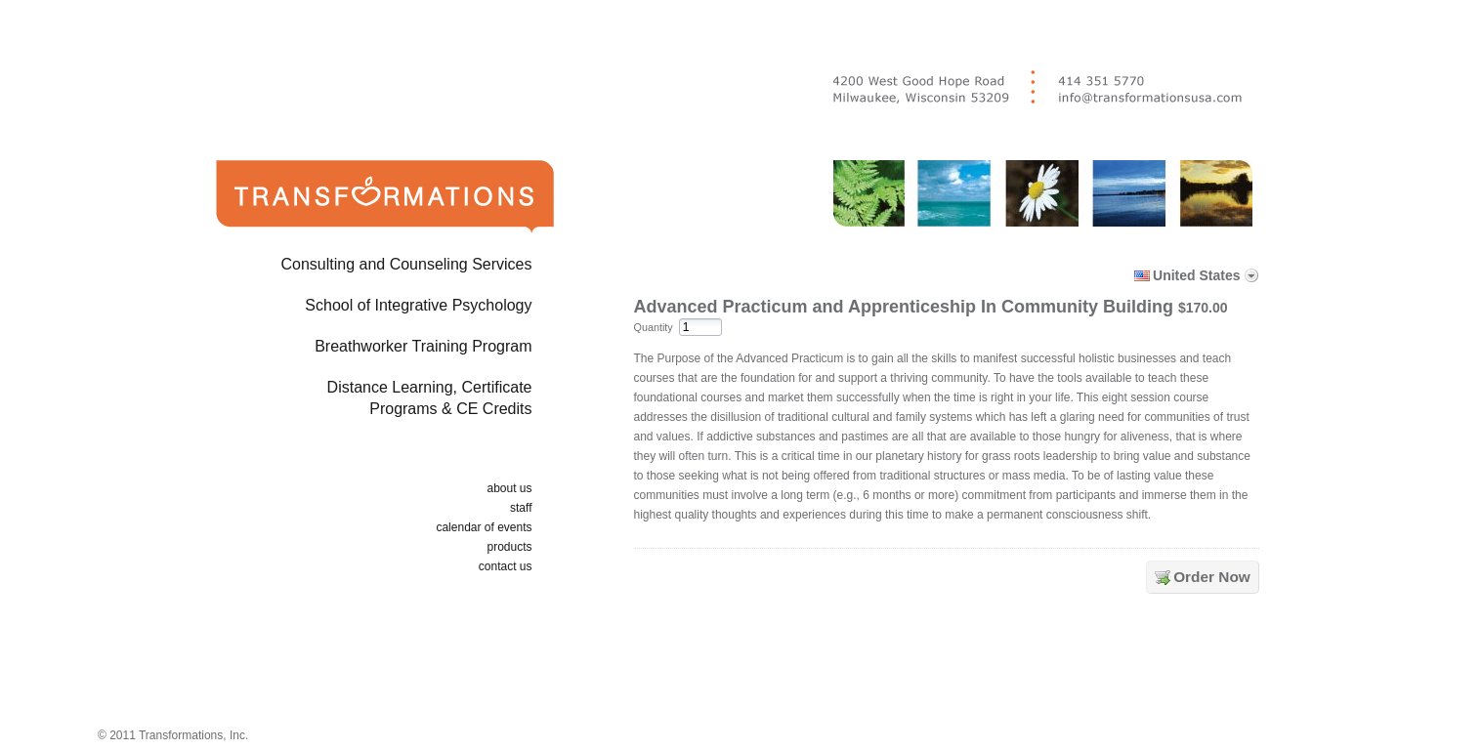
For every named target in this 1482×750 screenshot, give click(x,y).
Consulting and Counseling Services (405, 264)
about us (509, 488)
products (509, 547)
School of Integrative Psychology (418, 305)
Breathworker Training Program (423, 346)
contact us (505, 566)
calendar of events (483, 527)
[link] (950, 665)
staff (520, 508)
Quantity (653, 327)
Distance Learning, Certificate (353, 402)
